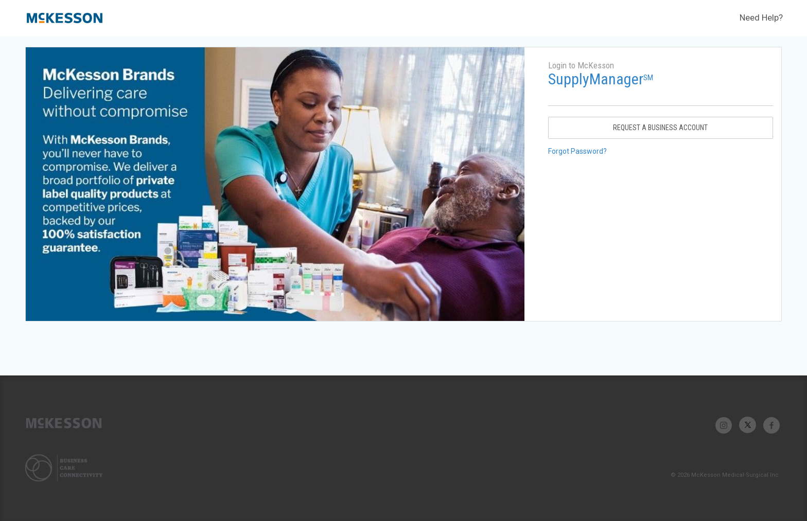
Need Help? (761, 17)
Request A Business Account (660, 127)
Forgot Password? (577, 151)
